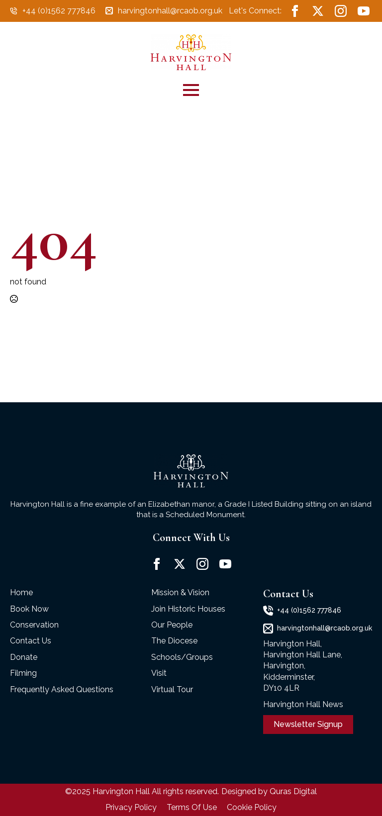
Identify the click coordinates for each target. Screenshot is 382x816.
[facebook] (294, 10)
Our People (171, 625)
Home (21, 592)
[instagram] (340, 10)
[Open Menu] (191, 90)
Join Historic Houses (188, 609)
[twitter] (317, 10)
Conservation (34, 625)
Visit (159, 673)
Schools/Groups (182, 657)
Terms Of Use (192, 807)
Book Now (29, 609)
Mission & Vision (180, 592)
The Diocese (174, 640)
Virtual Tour (172, 689)
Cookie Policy (252, 807)
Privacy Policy (131, 807)
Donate (23, 657)
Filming (23, 673)
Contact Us (30, 640)
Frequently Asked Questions (61, 689)
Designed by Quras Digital (269, 791)
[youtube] (363, 10)
